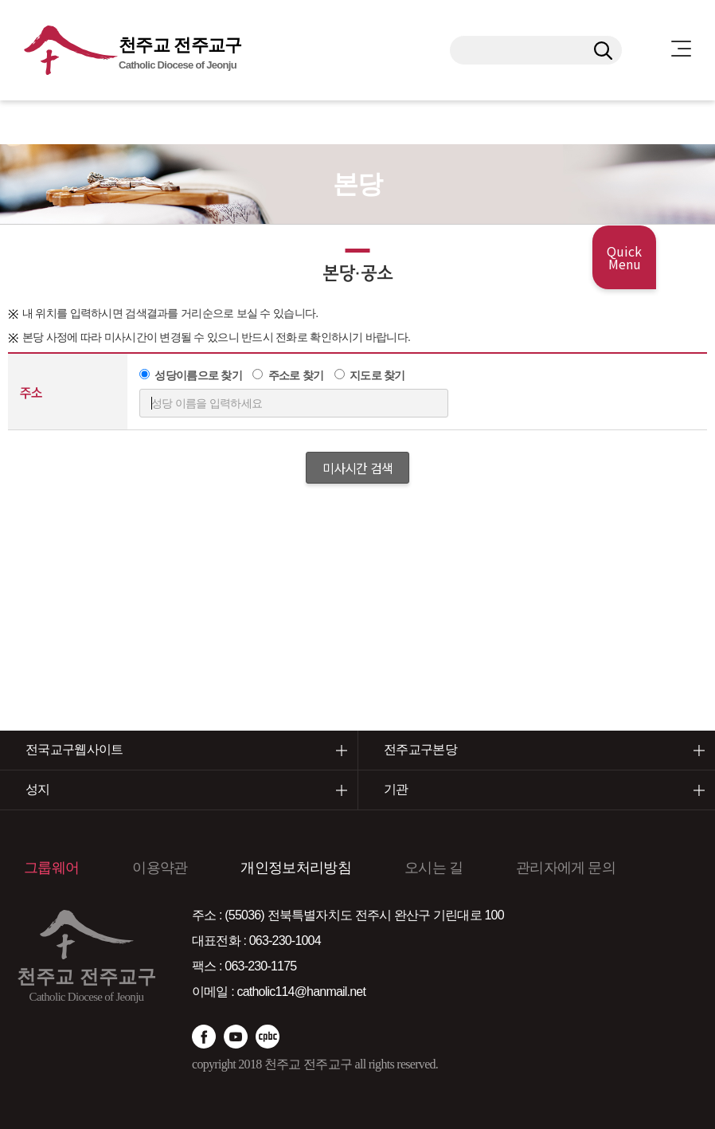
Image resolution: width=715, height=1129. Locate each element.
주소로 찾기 (296, 375)
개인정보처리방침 (295, 868)
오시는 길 (433, 868)
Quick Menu (624, 257)
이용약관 (159, 868)
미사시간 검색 (357, 467)
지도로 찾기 (377, 375)
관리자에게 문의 (565, 868)
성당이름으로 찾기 (198, 375)
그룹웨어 (51, 868)
